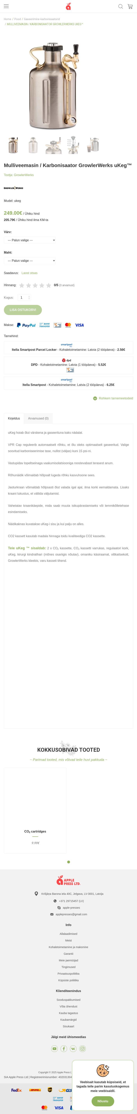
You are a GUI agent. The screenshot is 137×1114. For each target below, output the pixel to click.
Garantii (68, 953)
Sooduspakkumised (68, 999)
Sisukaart (68, 1026)
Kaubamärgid (68, 1019)
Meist (68, 940)
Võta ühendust (68, 1006)
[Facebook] (64, 1048)
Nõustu (102, 1101)
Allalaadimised (68, 933)
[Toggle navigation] (6, 6)
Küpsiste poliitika (68, 980)
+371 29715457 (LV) (71, 901)
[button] (68, 862)
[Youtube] (54, 1048)
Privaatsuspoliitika (68, 973)
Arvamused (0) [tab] (38, 418)
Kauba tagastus (68, 1013)
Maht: (8, 252)
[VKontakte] (73, 1048)
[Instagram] (82, 1048)
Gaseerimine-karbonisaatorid (42, 19)
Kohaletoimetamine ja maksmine (68, 947)
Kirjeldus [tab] (14, 418)
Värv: (8, 232)
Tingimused (69, 967)
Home (7, 19)
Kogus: (9, 297)
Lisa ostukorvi (23, 310)
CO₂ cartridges (35, 831)
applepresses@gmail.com (71, 914)
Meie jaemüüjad (68, 960)
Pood (17, 19)
